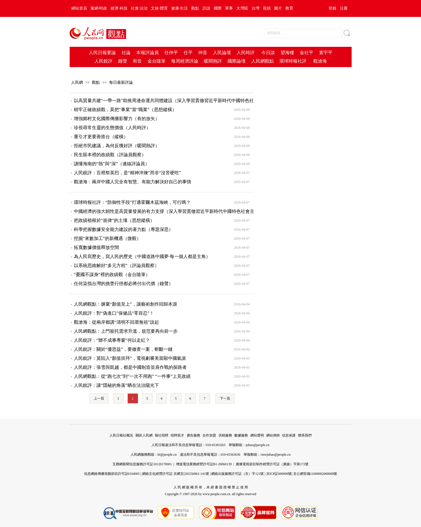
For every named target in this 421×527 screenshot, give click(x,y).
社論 (126, 52)
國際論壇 (237, 61)
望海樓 (287, 52)
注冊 (344, 8)
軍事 (229, 8)
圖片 (278, 8)
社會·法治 (139, 8)
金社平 (306, 52)
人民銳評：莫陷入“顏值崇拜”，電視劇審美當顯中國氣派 (130, 358)
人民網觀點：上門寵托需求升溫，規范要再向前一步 (126, 331)
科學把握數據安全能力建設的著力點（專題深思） (123, 229)
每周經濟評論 (184, 61)
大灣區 (242, 8)
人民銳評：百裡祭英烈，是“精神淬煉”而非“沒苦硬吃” (127, 172)
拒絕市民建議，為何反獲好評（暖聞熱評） (117, 145)
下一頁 (225, 398)
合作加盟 (209, 435)
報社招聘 (161, 435)
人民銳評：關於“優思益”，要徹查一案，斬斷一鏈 (123, 349)
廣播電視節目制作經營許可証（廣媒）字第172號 (272, 464)
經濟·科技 (119, 8)
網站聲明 (257, 435)
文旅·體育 (159, 8)
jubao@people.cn (257, 445)
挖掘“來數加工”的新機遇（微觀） (107, 238)
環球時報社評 (293, 61)
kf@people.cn (167, 455)
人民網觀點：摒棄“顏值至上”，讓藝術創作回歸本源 (125, 304)
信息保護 (289, 435)
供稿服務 (225, 435)
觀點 (195, 8)
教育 (289, 8)
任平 (188, 52)
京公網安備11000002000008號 (315, 474)
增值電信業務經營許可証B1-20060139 (204, 464)
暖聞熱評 (213, 61)
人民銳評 (103, 61)
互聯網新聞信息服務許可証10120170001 (142, 464)
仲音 (202, 52)
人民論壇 (222, 52)
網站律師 (273, 435)
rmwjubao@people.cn (275, 455)
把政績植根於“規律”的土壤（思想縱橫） (114, 220)
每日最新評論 (121, 82)
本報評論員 (147, 52)
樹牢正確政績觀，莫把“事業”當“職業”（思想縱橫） (125, 109)
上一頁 (99, 398)
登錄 (332, 8)
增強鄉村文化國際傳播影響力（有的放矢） (117, 118)
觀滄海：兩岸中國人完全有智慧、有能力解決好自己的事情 (132, 181)
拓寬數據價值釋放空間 (96, 247)
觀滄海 (320, 61)
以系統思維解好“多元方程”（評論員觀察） (116, 265)
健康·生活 (179, 8)
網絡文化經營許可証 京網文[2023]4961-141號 (175, 474)
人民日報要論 (102, 52)
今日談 (268, 52)
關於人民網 (144, 435)
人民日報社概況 (121, 435)
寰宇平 (325, 52)
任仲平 (171, 52)
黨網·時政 (99, 8)
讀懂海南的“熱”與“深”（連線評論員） (111, 163)
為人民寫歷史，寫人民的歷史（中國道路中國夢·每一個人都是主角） (142, 256)
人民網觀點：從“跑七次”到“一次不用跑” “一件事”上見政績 (132, 376)
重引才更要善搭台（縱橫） (101, 136)
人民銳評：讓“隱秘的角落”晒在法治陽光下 (116, 385)
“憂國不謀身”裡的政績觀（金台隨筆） (112, 274)
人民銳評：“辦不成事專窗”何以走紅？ (112, 340)
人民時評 (246, 52)
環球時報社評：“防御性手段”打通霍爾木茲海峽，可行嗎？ (132, 202)
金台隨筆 (156, 61)
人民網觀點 (262, 61)
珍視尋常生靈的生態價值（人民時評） (112, 127)
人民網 (77, 82)
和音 (137, 61)
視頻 (267, 8)
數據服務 (241, 435)
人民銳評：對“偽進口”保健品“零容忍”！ (114, 313)
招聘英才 (177, 435)
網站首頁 (79, 8)
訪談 (206, 8)
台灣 (255, 8)
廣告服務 (193, 435)
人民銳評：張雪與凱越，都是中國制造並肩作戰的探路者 (130, 367)
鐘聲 (122, 61)
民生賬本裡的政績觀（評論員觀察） (110, 154)
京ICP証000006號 (279, 474)
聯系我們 (305, 435)
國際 (218, 8)
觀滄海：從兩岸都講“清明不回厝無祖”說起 (116, 322)
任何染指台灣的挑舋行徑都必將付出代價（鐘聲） (123, 283)
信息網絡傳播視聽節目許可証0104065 (112, 474)
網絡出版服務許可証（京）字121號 (237, 474)
